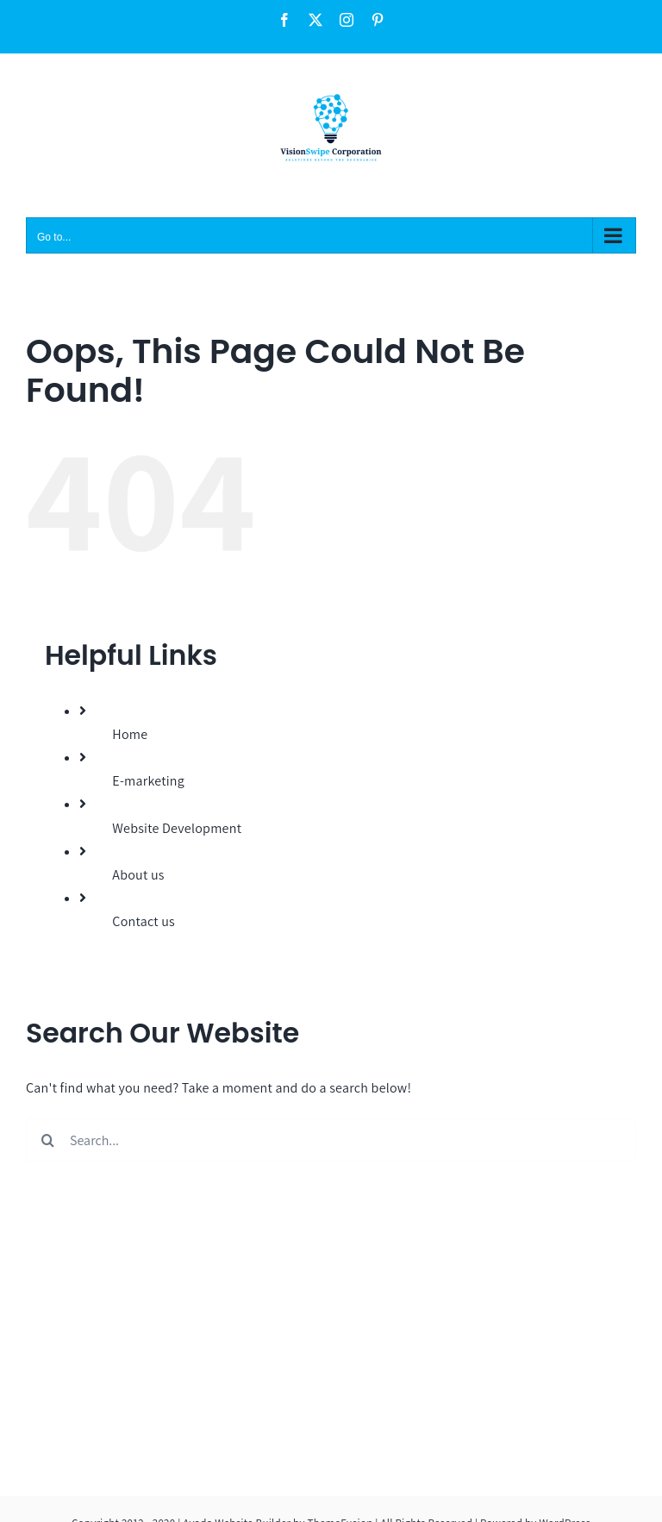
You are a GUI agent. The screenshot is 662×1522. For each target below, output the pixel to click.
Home (129, 734)
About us (138, 875)
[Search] (47, 1140)
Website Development (176, 828)
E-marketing (148, 781)
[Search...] (331, 1140)
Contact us (143, 921)
